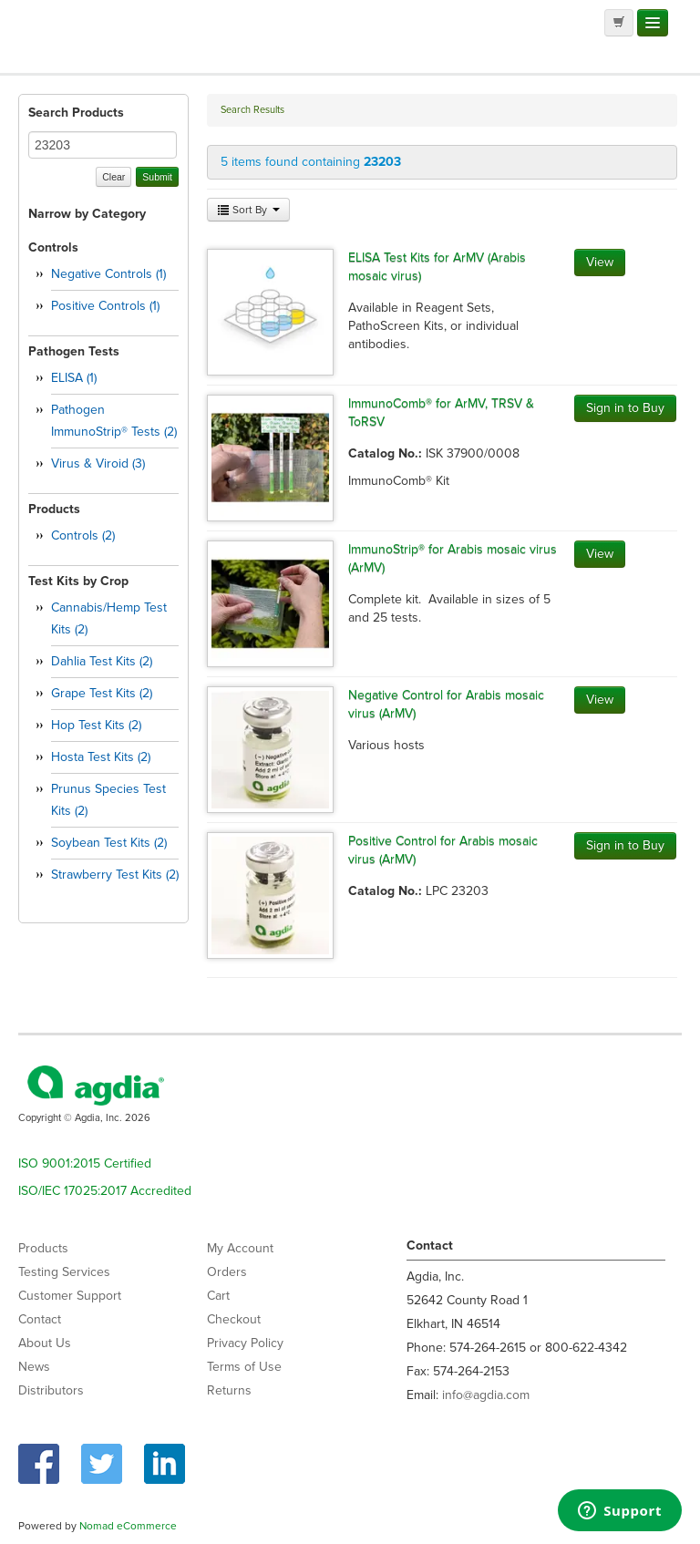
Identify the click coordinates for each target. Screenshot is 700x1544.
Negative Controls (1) (108, 274)
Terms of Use (244, 1366)
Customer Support (69, 1295)
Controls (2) (83, 535)
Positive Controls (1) (105, 306)
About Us (44, 1343)
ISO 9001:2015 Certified (84, 1163)
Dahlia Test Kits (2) (101, 661)
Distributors (51, 1390)
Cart (218, 1295)
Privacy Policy (245, 1343)
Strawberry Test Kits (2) (115, 874)
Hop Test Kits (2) (96, 725)
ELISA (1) (74, 378)
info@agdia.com (486, 1395)
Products (43, 1248)
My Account (240, 1248)
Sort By (248, 209)
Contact (39, 1319)
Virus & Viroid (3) (98, 463)
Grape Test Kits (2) (101, 693)
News (34, 1366)
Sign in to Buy (625, 408)
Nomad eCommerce (128, 1525)
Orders (227, 1272)
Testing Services (64, 1272)
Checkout (234, 1319)
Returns (229, 1390)
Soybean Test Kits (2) (109, 842)
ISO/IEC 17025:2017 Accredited (104, 1191)
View (599, 262)
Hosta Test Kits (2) (100, 757)
